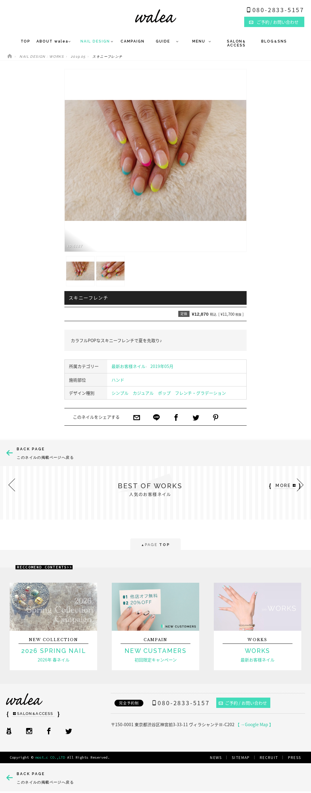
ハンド (117, 380)
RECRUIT (269, 757)
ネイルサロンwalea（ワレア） (155, 16)
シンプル (119, 393)
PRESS (294, 757)
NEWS (216, 757)
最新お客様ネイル (128, 366)
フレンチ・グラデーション (200, 393)
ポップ (164, 393)
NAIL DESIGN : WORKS (41, 57)
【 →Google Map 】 (254, 724)
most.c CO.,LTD (50, 757)
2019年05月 (161, 366)
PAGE (155, 545)
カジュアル (143, 393)
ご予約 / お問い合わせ (243, 703)
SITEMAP (241, 757)
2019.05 (78, 57)
